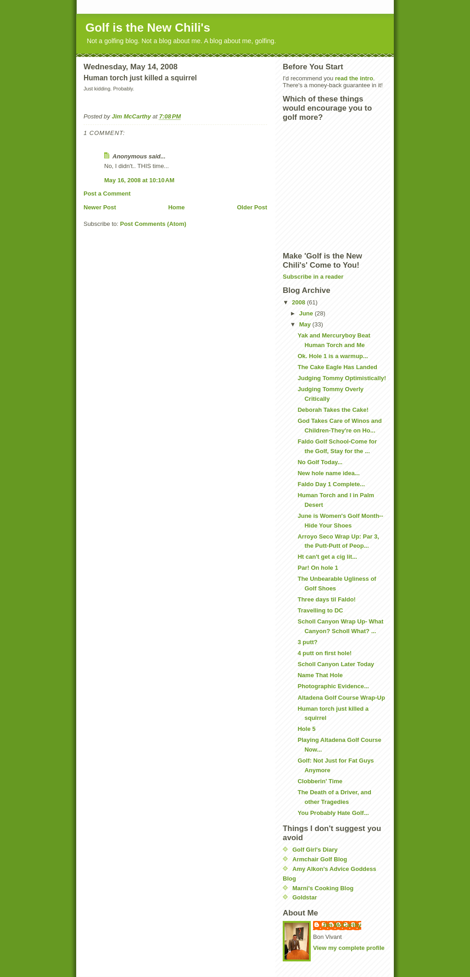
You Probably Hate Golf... (333, 812)
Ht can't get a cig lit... (327, 556)
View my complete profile (349, 947)
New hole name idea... (328, 473)
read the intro (354, 78)
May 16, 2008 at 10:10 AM (139, 180)
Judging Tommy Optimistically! (341, 378)
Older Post (252, 207)
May (306, 324)
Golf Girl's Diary (314, 849)
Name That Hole (319, 675)
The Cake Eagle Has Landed (337, 367)
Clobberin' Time (319, 781)
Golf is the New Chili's (147, 27)
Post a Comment (107, 193)
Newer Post (100, 207)
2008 (299, 302)
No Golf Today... (319, 462)
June (307, 313)
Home (176, 207)
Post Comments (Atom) (153, 223)
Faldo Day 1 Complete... (331, 484)
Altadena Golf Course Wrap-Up (341, 697)
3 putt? (307, 642)
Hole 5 (306, 728)
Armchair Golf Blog (319, 859)
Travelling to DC (320, 610)
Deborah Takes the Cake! (332, 409)
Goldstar (304, 897)
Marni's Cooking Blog (322, 888)
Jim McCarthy (341, 924)
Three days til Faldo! (326, 599)
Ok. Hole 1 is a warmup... (332, 356)
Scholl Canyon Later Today (335, 664)
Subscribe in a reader (313, 276)
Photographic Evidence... (333, 686)
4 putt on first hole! (324, 653)
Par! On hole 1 (317, 567)
